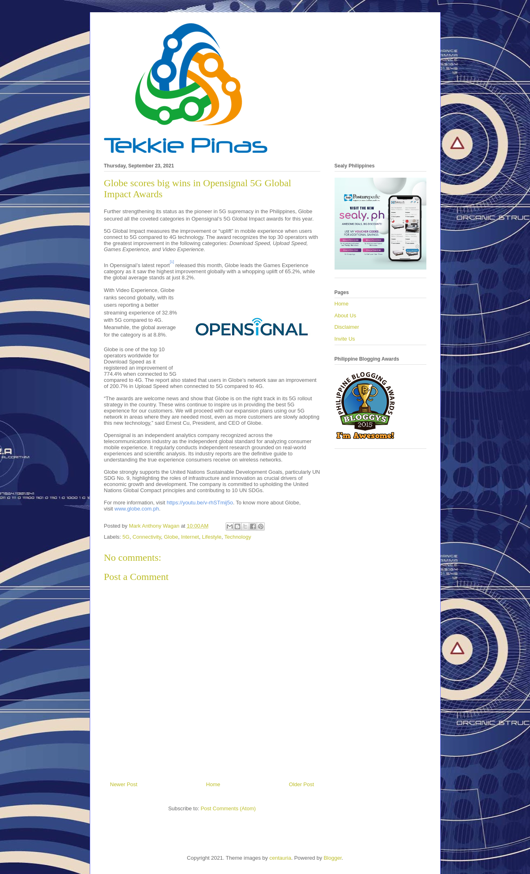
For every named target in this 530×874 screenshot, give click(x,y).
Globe (171, 537)
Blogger (333, 858)
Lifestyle (212, 537)
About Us (345, 315)
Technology (237, 537)
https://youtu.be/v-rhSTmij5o (199, 502)
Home (213, 784)
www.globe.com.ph (137, 509)
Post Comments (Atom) (228, 808)
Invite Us (345, 339)
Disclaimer (347, 327)
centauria (280, 858)
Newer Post (123, 784)
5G (125, 537)
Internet (190, 537)
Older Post (301, 784)
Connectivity (147, 537)
